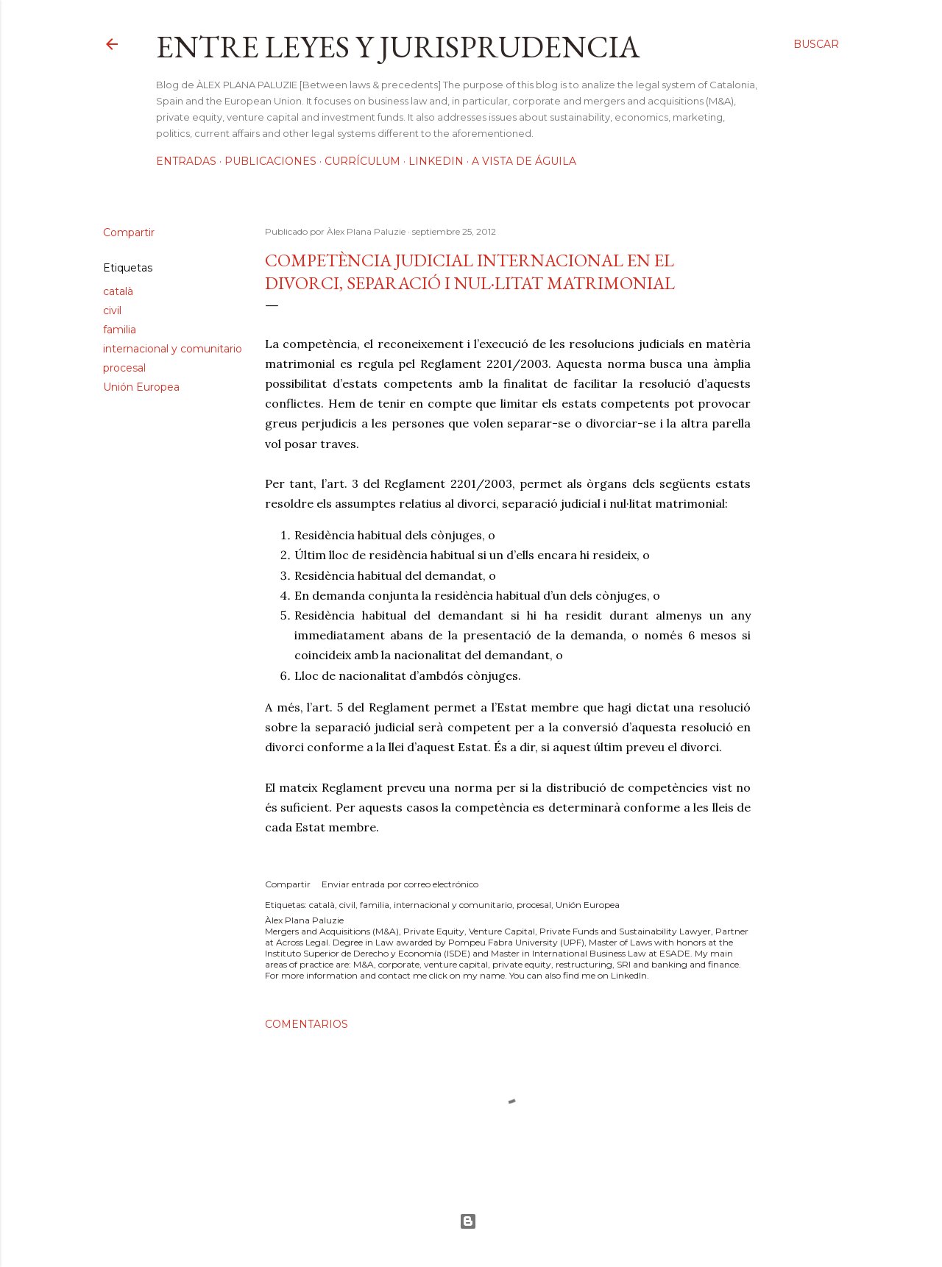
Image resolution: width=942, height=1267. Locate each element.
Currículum (362, 161)
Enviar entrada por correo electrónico (400, 884)
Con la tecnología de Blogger (468, 1221)
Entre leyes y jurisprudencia (398, 46)
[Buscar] (816, 44)
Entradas (186, 161)
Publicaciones (270, 161)
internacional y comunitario (172, 348)
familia (119, 329)
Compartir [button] (129, 232)
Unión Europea (141, 387)
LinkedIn (436, 161)
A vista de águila (524, 161)
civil (112, 310)
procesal (124, 368)
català (118, 291)
